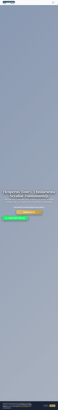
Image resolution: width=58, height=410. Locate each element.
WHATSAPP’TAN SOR (15, 219)
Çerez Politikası (24, 406)
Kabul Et (52, 405)
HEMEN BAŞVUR (29, 213)
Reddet (46, 405)
